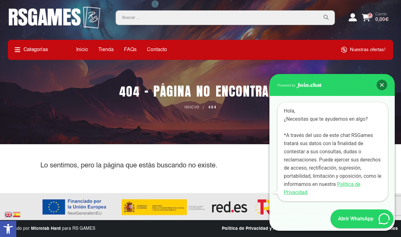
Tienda (106, 49)
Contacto (157, 49)
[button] (8, 229)
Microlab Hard (46, 228)
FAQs (130, 49)
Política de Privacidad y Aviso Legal (260, 228)
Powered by (300, 85)
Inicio (82, 49)
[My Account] (353, 17)
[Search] (326, 18)
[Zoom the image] (55, 8)
